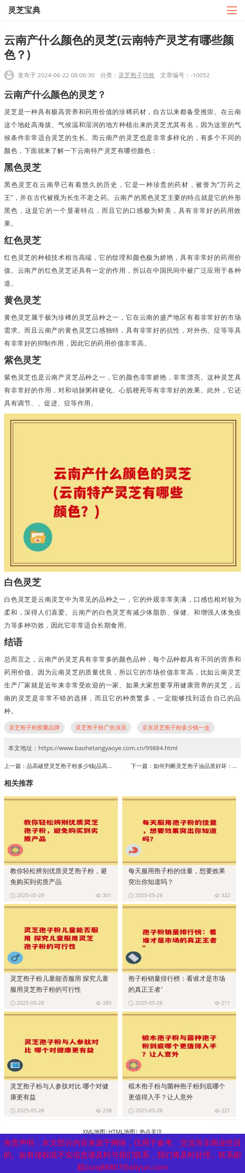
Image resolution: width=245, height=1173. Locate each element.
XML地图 (94, 1131)
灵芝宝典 (24, 9)
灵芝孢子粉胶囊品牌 (34, 727)
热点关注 (151, 1131)
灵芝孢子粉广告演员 (100, 727)
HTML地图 (122, 1131)
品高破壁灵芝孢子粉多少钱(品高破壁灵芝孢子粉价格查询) (99, 766)
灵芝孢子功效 (136, 75)
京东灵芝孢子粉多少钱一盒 (176, 727)
